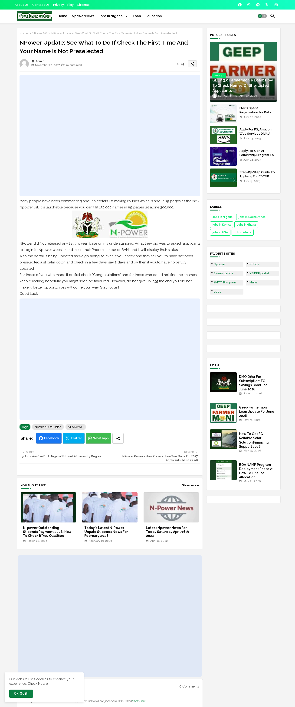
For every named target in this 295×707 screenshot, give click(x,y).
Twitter (76, 438)
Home (62, 16)
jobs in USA (220, 232)
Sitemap (83, 4)
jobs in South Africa (252, 217)
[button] (262, 16)
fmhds (254, 264)
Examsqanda (223, 273)
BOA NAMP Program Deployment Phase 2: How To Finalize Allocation (256, 471)
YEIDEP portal (259, 273)
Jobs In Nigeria (111, 16)
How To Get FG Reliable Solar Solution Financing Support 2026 (254, 440)
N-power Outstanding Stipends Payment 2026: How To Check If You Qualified (47, 532)
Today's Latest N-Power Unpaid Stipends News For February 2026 (106, 532)
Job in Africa (242, 232)
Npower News (83, 16)
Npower (220, 264)
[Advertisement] (110, 135)
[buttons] (240, 4)
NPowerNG (39, 33)
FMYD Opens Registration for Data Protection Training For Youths (256, 114)
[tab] (62, 16)
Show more (190, 485)
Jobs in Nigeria (223, 217)
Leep (217, 291)
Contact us (40, 4)
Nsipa (253, 282)
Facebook (51, 438)
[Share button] (118, 438)
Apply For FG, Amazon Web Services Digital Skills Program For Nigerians (255, 136)
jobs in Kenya (222, 224)
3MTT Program (225, 282)
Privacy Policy (63, 4)
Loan (137, 16)
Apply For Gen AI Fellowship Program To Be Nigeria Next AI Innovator (256, 157)
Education (153, 16)
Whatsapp (101, 438)
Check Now (36, 683)
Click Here (139, 701)
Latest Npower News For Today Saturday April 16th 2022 (167, 532)
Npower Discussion (48, 427)
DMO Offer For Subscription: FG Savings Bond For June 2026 (253, 383)
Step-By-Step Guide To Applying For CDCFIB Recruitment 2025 (257, 176)
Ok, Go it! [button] (21, 693)
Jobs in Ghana (246, 224)
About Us (22, 4)
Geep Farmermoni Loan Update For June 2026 (256, 411)
